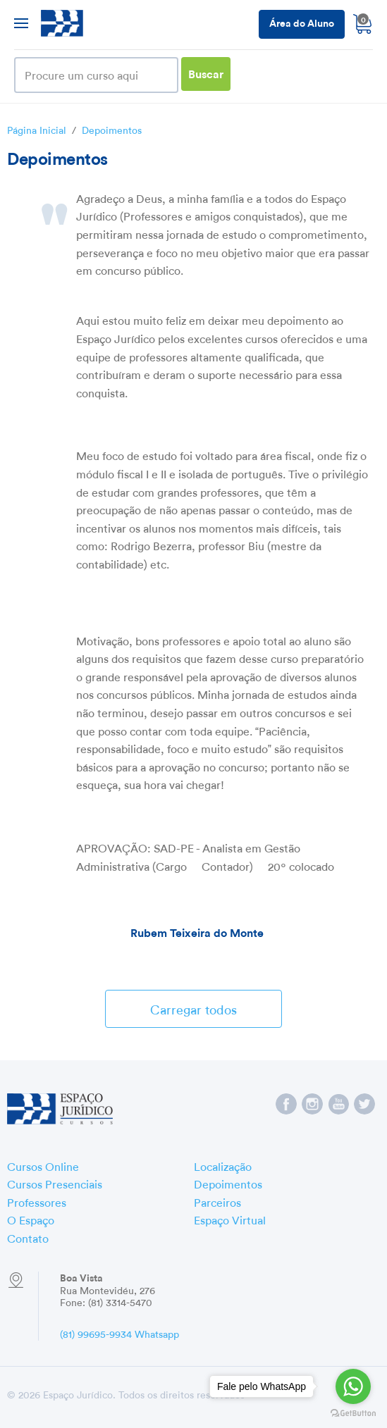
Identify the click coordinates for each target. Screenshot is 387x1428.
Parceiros (217, 1201)
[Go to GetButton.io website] (353, 1413)
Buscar (205, 73)
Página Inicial (36, 129)
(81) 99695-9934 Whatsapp (119, 1333)
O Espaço (30, 1219)
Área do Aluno (301, 22)
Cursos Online (43, 1165)
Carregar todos (193, 1008)
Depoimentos (112, 129)
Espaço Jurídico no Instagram (312, 1104)
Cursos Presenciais (54, 1183)
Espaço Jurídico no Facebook (286, 1104)
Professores (36, 1201)
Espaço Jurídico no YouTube (338, 1104)
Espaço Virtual (230, 1219)
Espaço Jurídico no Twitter (364, 1104)
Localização (223, 1165)
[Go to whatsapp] (353, 1386)
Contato (28, 1237)
